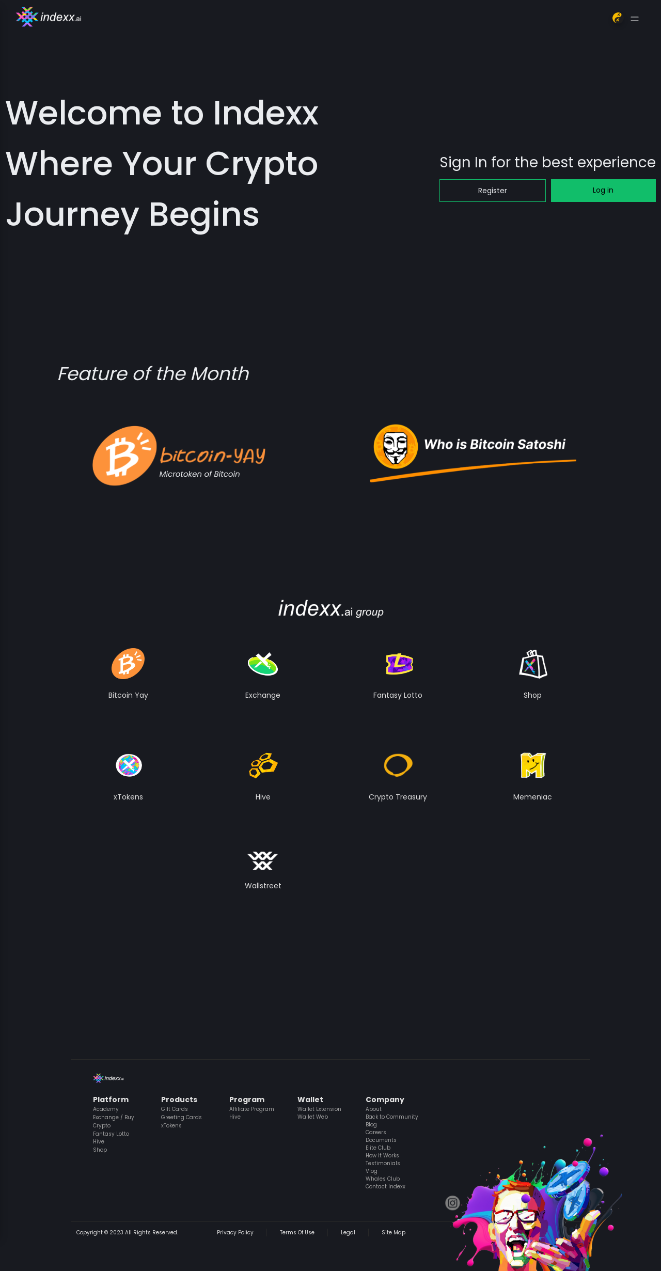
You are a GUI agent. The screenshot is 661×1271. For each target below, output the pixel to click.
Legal (348, 1232)
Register (492, 190)
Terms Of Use (297, 1232)
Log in (603, 190)
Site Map (393, 1232)
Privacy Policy (235, 1232)
